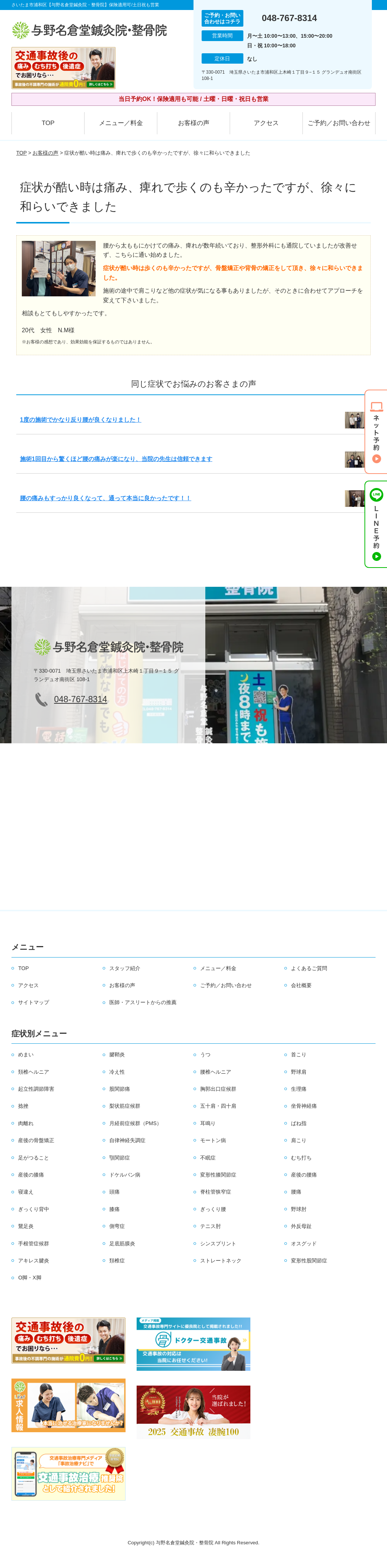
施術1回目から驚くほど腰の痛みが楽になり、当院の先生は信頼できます (116, 459)
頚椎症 (117, 1260)
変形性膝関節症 (218, 1175)
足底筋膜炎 (122, 1243)
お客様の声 (193, 123)
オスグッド (304, 1243)
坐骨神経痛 (304, 1106)
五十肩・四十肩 (218, 1106)
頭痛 (114, 1192)
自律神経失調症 (127, 1140)
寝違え (26, 1192)
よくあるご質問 (309, 968)
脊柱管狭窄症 (215, 1192)
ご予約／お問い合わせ (339, 123)
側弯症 (117, 1226)
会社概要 (301, 985)
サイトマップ (33, 1002)
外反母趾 (301, 1226)
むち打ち (301, 1158)
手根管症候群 (33, 1243)
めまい (26, 1054)
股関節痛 (119, 1089)
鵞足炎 (26, 1226)
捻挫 (23, 1106)
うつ (205, 1054)
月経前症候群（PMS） (135, 1123)
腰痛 (296, 1192)
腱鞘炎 (117, 1054)
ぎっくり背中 (33, 1209)
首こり (298, 1054)
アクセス (266, 123)
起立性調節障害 (36, 1089)
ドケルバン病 (124, 1175)
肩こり (298, 1140)
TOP (48, 123)
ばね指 (298, 1123)
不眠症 (208, 1158)
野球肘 (298, 1209)
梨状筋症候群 (124, 1106)
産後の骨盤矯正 (36, 1140)
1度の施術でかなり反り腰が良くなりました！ (80, 420)
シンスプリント (218, 1243)
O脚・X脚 (29, 1278)
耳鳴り (208, 1123)
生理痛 (298, 1089)
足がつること (33, 1158)
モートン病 (213, 1140)
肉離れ (26, 1123)
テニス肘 (210, 1226)
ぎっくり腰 (213, 1209)
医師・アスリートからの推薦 (143, 1002)
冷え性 (117, 1072)
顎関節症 (119, 1158)
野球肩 (298, 1072)
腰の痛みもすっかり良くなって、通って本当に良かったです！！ (105, 498)
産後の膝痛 (31, 1175)
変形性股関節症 (309, 1260)
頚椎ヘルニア (33, 1072)
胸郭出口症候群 (218, 1089)
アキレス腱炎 (33, 1260)
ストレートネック (221, 1260)
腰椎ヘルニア (215, 1072)
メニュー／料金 (121, 123)
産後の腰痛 (304, 1175)
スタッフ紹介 (124, 968)
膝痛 (114, 1209)
